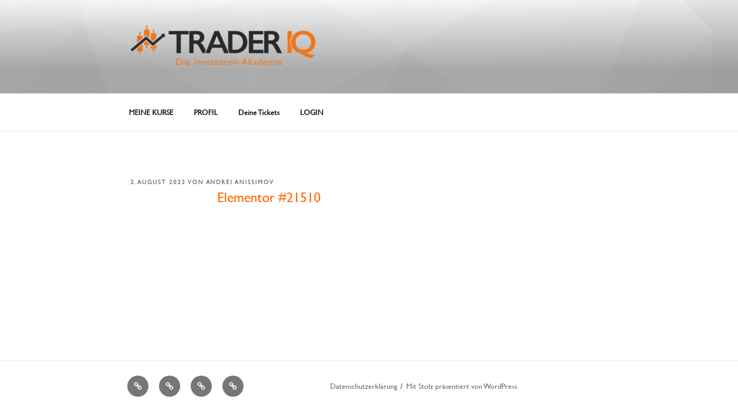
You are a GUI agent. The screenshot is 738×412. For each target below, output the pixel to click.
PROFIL (206, 112)
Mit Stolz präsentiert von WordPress (461, 385)
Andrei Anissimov (241, 182)
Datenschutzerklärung (363, 385)
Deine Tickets (258, 112)
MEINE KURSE (151, 112)
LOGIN (311, 112)
